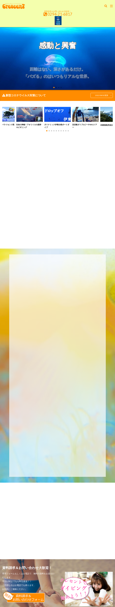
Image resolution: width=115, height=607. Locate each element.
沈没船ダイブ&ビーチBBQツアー (84, 127)
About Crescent (57, 545)
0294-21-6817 (60, 14)
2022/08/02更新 (100, 95)
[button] (5, 116)
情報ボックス (96, 541)
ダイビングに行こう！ (76, 541)
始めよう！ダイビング (28, 541)
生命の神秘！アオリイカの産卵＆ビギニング (28, 127)
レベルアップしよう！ (52, 541)
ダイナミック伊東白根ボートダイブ (56, 127)
